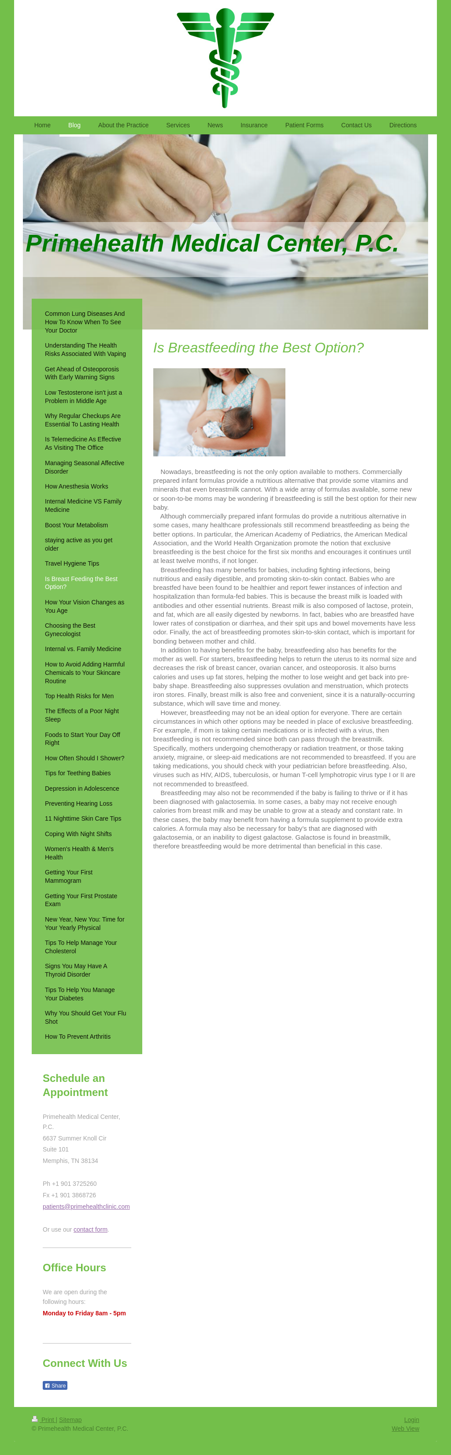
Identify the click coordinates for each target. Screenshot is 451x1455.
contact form (90, 1229)
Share (55, 1386)
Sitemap (70, 1419)
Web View (405, 1428)
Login (411, 1419)
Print (44, 1419)
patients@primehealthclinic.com (86, 1206)
